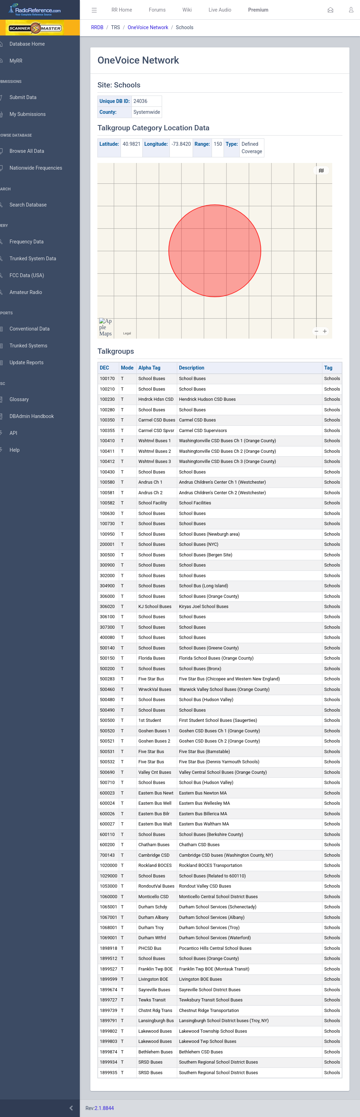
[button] (330, 10)
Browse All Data (27, 151)
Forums (167, 10)
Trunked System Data (33, 259)
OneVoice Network (158, 27)
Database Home (27, 44)
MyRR (16, 61)
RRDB (107, 27)
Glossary (19, 400)
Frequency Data (27, 242)
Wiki (197, 10)
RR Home (132, 10)
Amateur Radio (26, 292)
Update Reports (27, 363)
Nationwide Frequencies (36, 168)
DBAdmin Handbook (32, 416)
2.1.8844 (114, 1108)
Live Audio (230, 10)
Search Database (28, 205)
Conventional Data (30, 329)
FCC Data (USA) (27, 276)
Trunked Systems (28, 346)
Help (15, 450)
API (13, 433)
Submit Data (23, 97)
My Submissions (28, 114)
